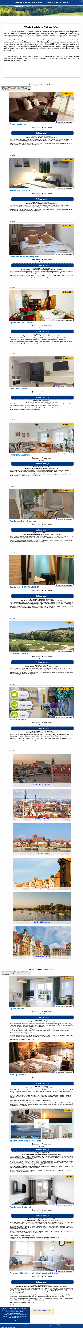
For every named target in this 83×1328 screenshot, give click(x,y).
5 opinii (60, 1288)
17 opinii (50, 668)
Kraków (69, 1044)
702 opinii (49, 1090)
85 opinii (54, 271)
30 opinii (52, 338)
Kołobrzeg (68, 1110)
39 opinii (50, 470)
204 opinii (49, 404)
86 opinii (50, 205)
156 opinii (51, 1222)
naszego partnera (35, 146)
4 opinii (49, 139)
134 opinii (52, 536)
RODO (19, 1318)
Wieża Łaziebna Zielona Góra (41, 1310)
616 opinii (53, 602)
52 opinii (49, 734)
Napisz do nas (61, 1325)
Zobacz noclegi (42, 135)
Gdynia (69, 1242)
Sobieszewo (68, 978)
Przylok (69, 623)
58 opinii (48, 1023)
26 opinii (54, 1156)
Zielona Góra (67, 93)
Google (5, 1310)
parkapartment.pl (77, 1)
